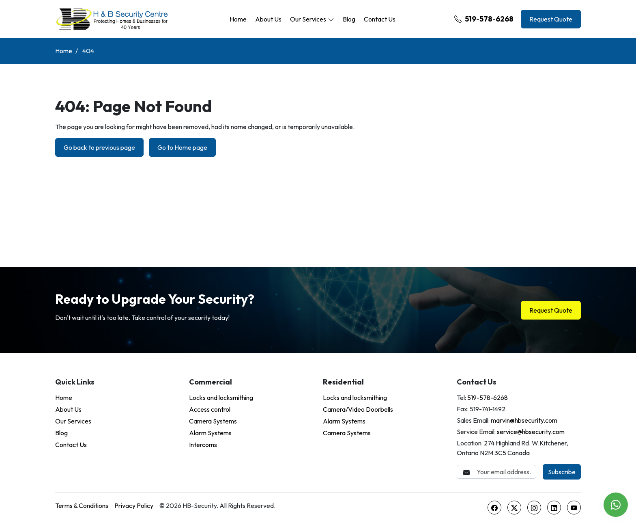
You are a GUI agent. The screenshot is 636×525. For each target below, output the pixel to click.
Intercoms (203, 445)
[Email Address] (496, 472)
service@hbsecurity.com (531, 432)
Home (238, 19)
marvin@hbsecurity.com (524, 420)
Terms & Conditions (81, 505)
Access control (209, 409)
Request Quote (550, 19)
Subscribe (562, 472)
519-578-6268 (484, 19)
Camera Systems (213, 421)
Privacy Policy (133, 505)
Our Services (308, 19)
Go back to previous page (99, 147)
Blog (349, 19)
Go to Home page (182, 147)
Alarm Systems (210, 433)
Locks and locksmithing (221, 397)
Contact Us (379, 19)
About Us (268, 19)
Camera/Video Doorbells (358, 409)
